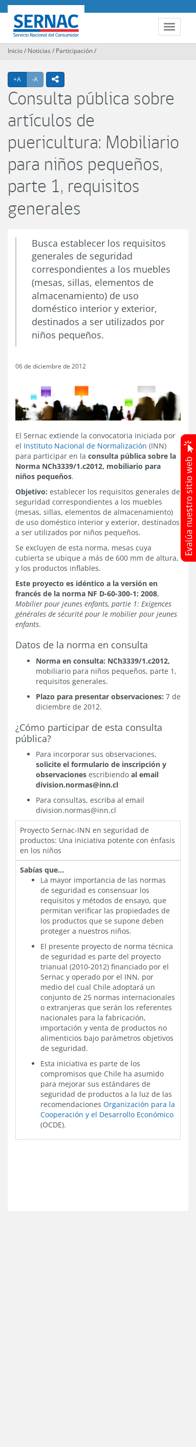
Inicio (15, 50)
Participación (74, 50)
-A (37, 79)
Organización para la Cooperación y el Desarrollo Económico (107, 1109)
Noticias (39, 50)
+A (20, 79)
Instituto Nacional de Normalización (85, 446)
